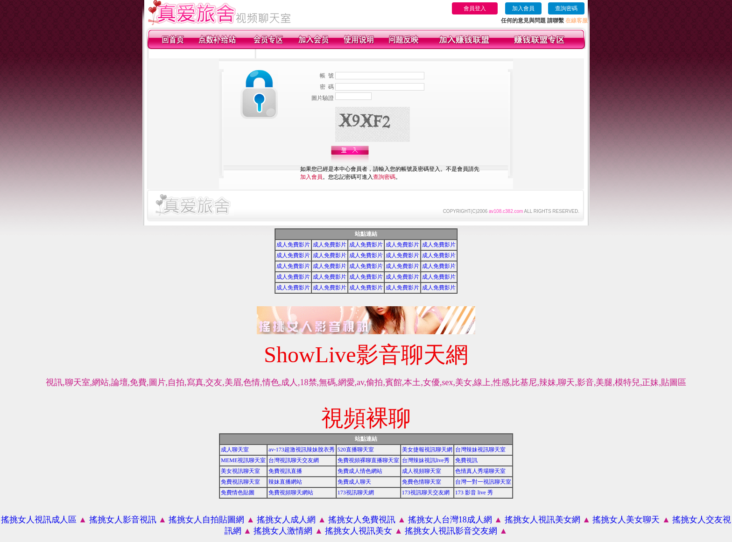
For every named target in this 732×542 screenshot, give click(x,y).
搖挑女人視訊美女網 (542, 519)
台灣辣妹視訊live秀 (426, 460)
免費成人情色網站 (360, 471)
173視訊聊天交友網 (426, 492)
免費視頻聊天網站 (290, 492)
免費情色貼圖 (237, 492)
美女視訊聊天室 (240, 471)
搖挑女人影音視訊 (122, 519)
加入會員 (523, 8)
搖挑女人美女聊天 (626, 519)
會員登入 (475, 8)
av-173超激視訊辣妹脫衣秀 (301, 449)
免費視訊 (466, 460)
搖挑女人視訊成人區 (39, 519)
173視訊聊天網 (356, 492)
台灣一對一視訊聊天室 (483, 482)
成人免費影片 (293, 244)
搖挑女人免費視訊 (361, 519)
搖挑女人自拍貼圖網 (206, 519)
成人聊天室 (235, 449)
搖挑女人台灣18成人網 (450, 519)
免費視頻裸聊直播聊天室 (368, 460)
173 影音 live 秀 (474, 492)
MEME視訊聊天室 (243, 460)
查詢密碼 (566, 8)
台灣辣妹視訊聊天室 (480, 449)
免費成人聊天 (354, 482)
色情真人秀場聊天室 (480, 471)
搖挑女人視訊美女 (358, 530)
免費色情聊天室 (421, 482)
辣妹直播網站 (285, 482)
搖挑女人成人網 (286, 519)
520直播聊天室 (356, 449)
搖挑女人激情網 (282, 530)
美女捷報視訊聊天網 (427, 449)
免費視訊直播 (285, 471)
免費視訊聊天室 (240, 482)
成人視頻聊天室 (421, 471)
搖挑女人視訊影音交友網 (451, 530)
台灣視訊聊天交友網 (293, 460)
